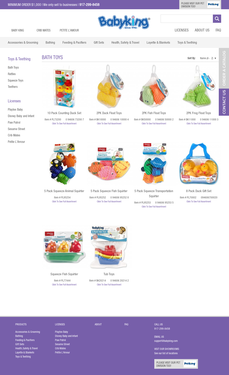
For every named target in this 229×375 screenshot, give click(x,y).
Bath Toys (13, 67)
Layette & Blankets (24, 352)
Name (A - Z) (206, 58)
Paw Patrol (14, 122)
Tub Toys (109, 274)
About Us (202, 30)
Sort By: (192, 58)
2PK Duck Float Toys (109, 113)
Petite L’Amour (69, 30)
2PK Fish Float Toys (154, 113)
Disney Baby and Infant (21, 116)
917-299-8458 (162, 328)
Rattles (12, 74)
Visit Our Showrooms (167, 348)
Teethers (13, 86)
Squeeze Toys (15, 80)
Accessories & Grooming (27, 331)
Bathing (19, 335)
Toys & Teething (23, 356)
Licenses (182, 30)
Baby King (17, 30)
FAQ (218, 30)
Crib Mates (44, 30)
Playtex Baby (15, 109)
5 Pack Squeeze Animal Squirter (64, 191)
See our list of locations (166, 353)
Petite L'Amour (16, 141)
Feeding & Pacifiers (25, 340)
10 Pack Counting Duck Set (64, 113)
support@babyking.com (166, 340)
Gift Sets (19, 344)
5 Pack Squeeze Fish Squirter (109, 191)
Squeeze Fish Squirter (64, 274)
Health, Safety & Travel (26, 348)
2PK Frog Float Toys (198, 113)
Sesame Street (16, 129)
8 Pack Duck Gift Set (198, 191)
